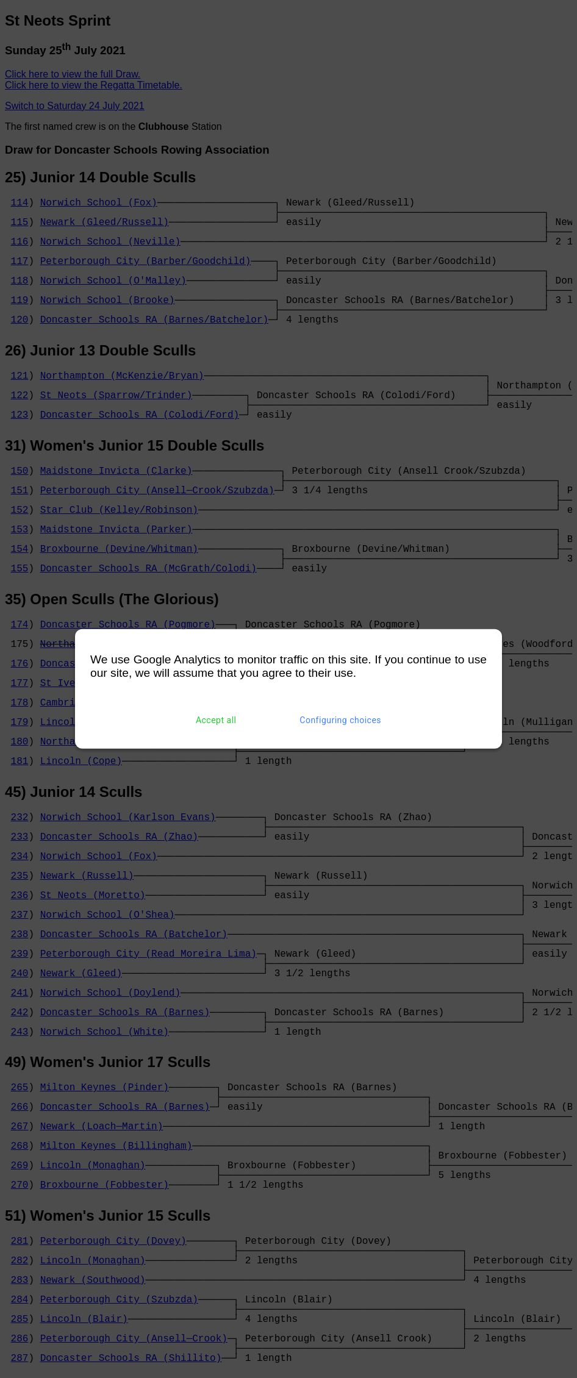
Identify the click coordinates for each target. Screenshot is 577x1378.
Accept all (216, 720)
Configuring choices (340, 720)
